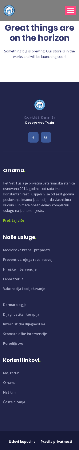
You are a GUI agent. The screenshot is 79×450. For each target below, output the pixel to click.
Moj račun (11, 373)
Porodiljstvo (13, 343)
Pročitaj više (13, 220)
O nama (9, 382)
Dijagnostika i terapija (21, 314)
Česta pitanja (14, 402)
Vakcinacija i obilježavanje (24, 288)
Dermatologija (15, 304)
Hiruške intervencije (20, 269)
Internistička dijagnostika (24, 324)
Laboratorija (13, 279)
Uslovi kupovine (22, 441)
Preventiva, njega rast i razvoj (27, 259)
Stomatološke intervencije (25, 333)
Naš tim (9, 392)
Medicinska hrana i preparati (26, 250)
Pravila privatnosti (56, 441)
